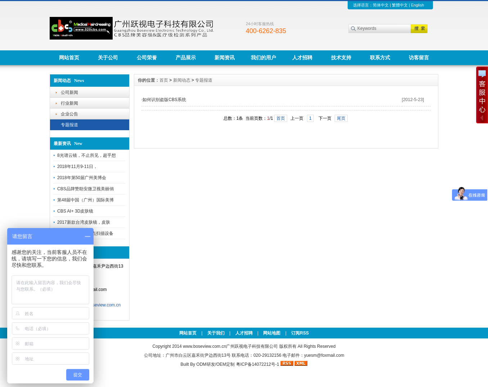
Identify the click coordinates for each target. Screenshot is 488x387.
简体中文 (381, 5)
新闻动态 (181, 80)
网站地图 (271, 333)
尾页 (341, 118)
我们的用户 (263, 57)
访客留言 (419, 57)
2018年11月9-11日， (77, 166)
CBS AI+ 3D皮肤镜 (75, 211)
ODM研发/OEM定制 (215, 364)
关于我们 (216, 333)
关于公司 (108, 57)
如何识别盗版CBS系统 (164, 99)
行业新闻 (69, 103)
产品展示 (186, 57)
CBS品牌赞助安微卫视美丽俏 (85, 188)
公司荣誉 (147, 57)
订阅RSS (300, 333)
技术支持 (341, 57)
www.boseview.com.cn (204, 346)
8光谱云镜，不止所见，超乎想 (86, 155)
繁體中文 (400, 5)
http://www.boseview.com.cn (94, 305)
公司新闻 (69, 92)
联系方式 (380, 57)
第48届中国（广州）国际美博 (85, 199)
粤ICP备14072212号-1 (257, 364)
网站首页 (69, 57)
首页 (163, 80)
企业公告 (69, 114)
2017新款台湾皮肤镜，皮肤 (83, 222)
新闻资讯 (224, 57)
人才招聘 (302, 57)
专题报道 (69, 124)
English (417, 5)
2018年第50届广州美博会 (81, 177)
